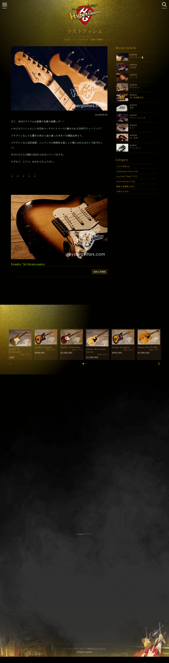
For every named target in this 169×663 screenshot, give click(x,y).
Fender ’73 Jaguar (43, 347)
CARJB (133, 67)
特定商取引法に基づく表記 (84, 582)
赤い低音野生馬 (136, 97)
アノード (133, 77)
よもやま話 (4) (122, 166)
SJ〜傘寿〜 (134, 137)
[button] (83, 363)
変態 (131, 107)
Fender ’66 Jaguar (121, 347)
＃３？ (132, 127)
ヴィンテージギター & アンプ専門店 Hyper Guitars (84, 648)
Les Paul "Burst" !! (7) (126, 176)
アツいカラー (135, 148)
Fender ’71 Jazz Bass (70, 347)
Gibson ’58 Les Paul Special (95, 350)
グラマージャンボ (137, 117)
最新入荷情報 (99, 271)
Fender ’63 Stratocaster (15, 350)
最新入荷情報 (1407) (125, 186)
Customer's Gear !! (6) (127, 171)
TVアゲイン (135, 87)
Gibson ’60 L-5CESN (147, 347)
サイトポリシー (84, 578)
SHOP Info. (84, 455)
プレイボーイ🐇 (137, 57)
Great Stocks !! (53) (125, 181)
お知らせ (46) (122, 191)
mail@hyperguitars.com (88, 447)
